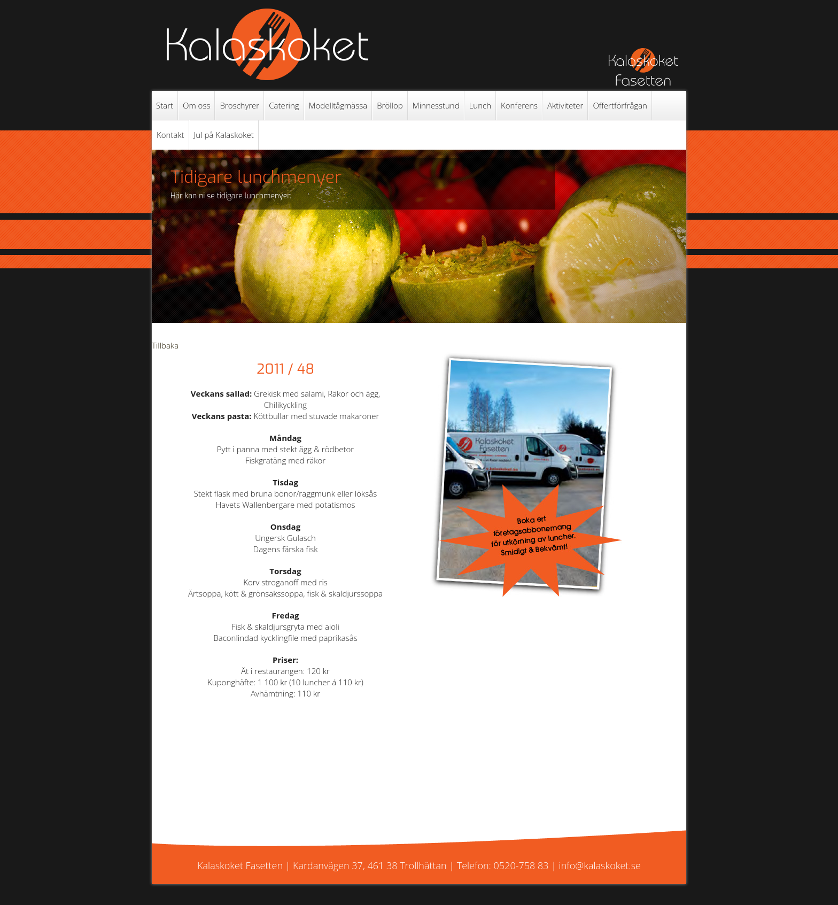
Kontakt (170, 134)
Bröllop (390, 105)
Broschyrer (239, 105)
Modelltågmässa (338, 105)
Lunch (480, 105)
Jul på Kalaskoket (224, 134)
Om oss (196, 105)
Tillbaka (165, 345)
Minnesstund (436, 105)
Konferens (519, 105)
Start (164, 105)
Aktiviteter (565, 105)
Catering (284, 105)
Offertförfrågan (620, 105)
